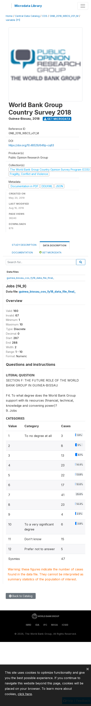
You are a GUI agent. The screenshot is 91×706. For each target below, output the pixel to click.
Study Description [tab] (24, 244)
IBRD (28, 624)
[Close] (87, 668)
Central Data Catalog (27, 16)
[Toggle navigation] (82, 6)
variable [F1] (13, 20)
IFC (45, 624)
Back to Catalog (20, 596)
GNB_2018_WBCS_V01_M (64, 16)
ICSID (65, 624)
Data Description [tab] (54, 245)
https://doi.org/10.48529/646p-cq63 (31, 145)
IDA (37, 624)
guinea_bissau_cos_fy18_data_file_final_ (30, 277)
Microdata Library (28, 6)
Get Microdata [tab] (50, 252)
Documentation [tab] (22, 252)
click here (25, 694)
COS (44, 16)
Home (9, 16)
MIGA (54, 624)
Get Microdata (57, 118)
